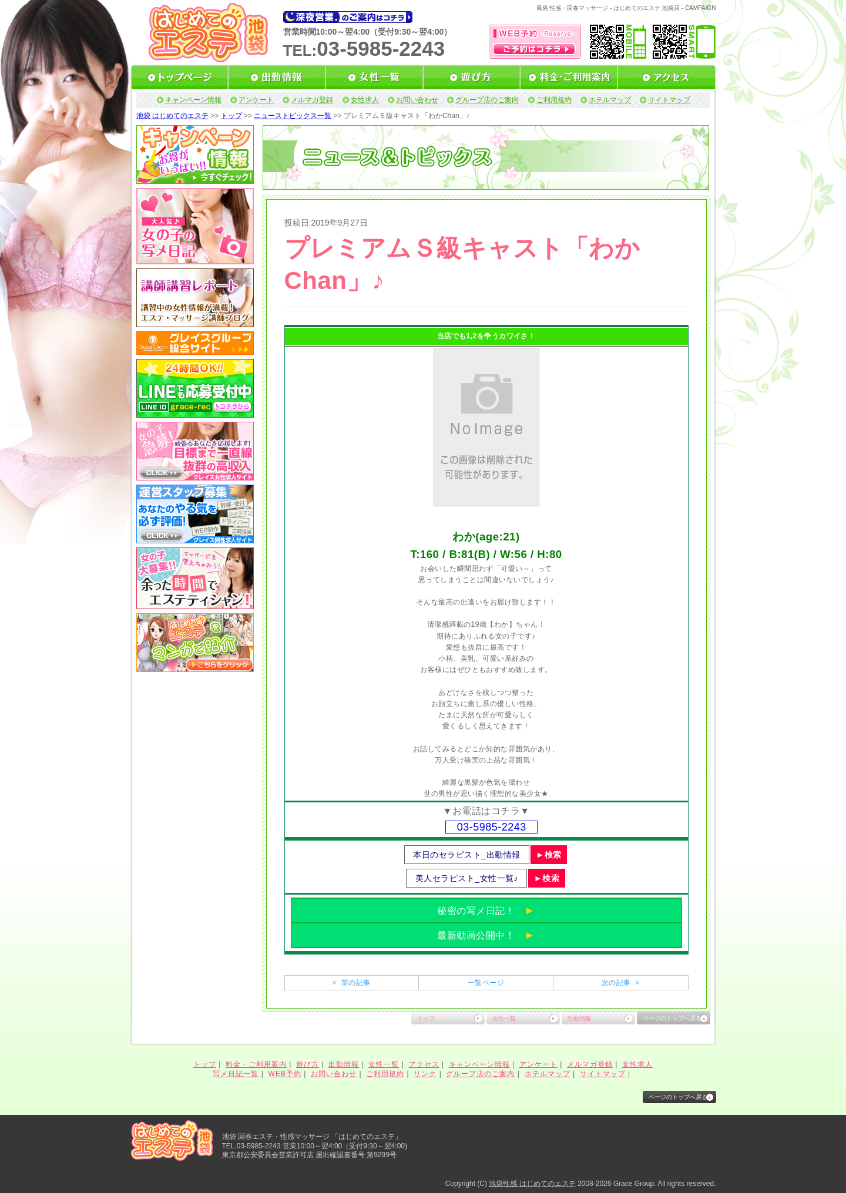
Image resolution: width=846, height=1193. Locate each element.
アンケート (256, 100)
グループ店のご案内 (487, 100)
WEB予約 (284, 1074)
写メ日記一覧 (235, 1074)
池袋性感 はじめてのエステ (532, 1183)
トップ (231, 116)
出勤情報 (579, 1018)
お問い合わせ (417, 100)
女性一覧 (504, 1018)
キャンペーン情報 (193, 100)
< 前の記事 (352, 983)
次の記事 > (621, 983)
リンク (425, 1074)
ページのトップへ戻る (672, 1018)
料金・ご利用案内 (256, 1064)
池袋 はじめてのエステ (172, 116)
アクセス (424, 1064)
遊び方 (307, 1064)
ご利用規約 (554, 100)
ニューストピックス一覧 (292, 116)
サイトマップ (669, 100)
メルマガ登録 (312, 100)
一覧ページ (486, 983)
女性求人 (365, 100)
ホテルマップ (610, 100)
